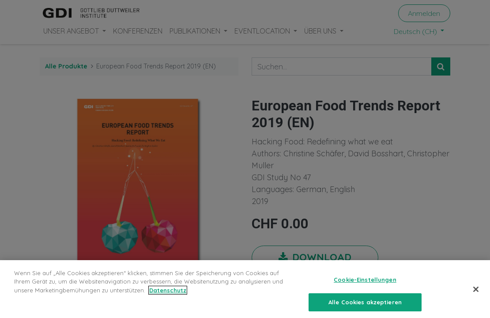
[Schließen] (476, 294)
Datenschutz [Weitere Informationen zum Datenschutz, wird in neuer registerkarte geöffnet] (167, 295)
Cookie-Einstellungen (365, 284)
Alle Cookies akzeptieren (365, 306)
